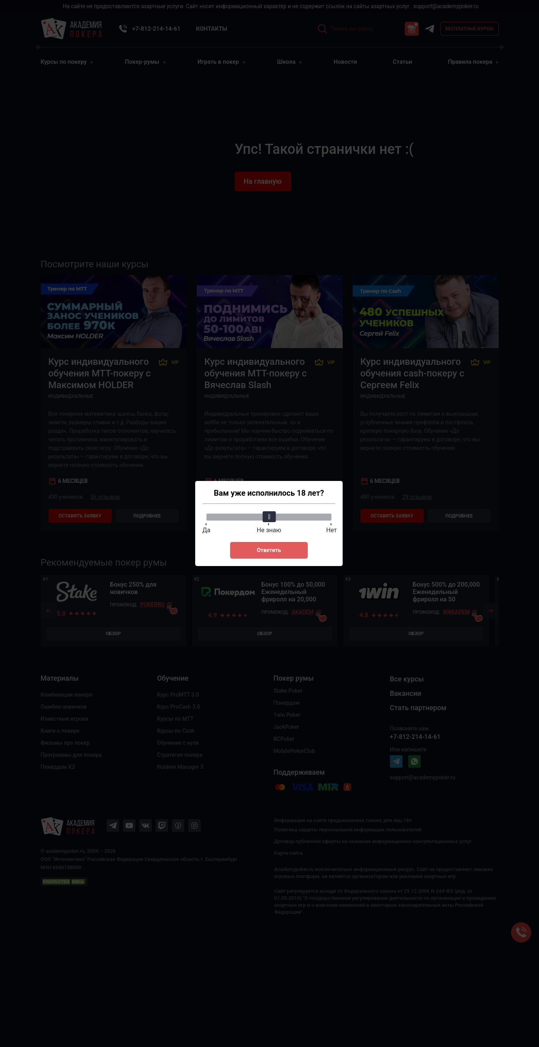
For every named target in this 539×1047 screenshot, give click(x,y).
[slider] (269, 516)
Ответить (269, 550)
